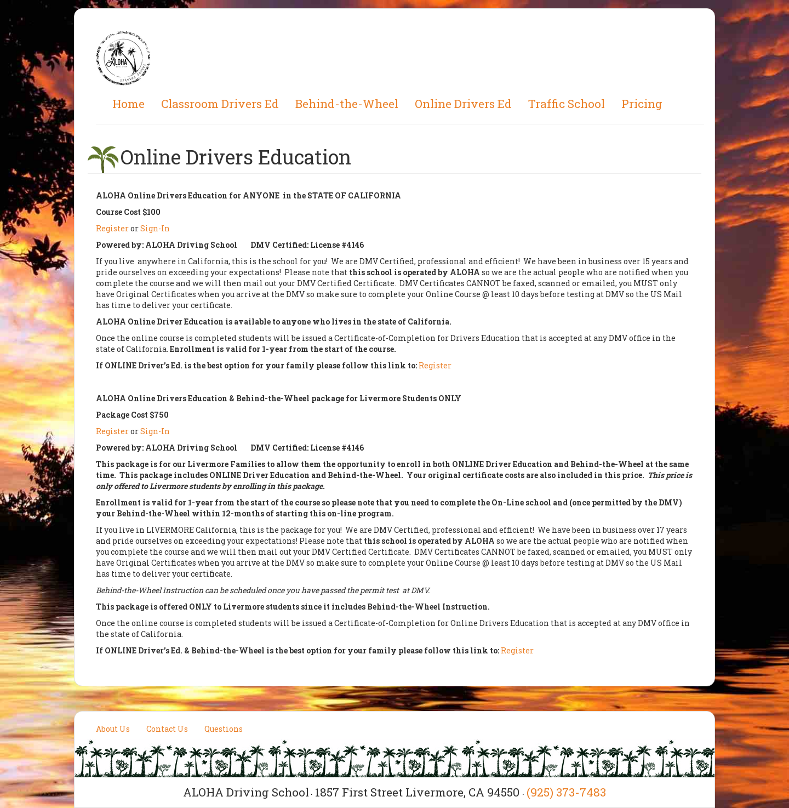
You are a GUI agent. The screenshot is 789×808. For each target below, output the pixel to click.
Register (112, 228)
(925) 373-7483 (566, 792)
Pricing (641, 103)
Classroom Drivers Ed (220, 103)
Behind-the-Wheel (346, 103)
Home (128, 103)
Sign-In (155, 228)
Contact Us (167, 729)
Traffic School (566, 103)
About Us (113, 729)
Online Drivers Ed (463, 103)
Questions (223, 729)
